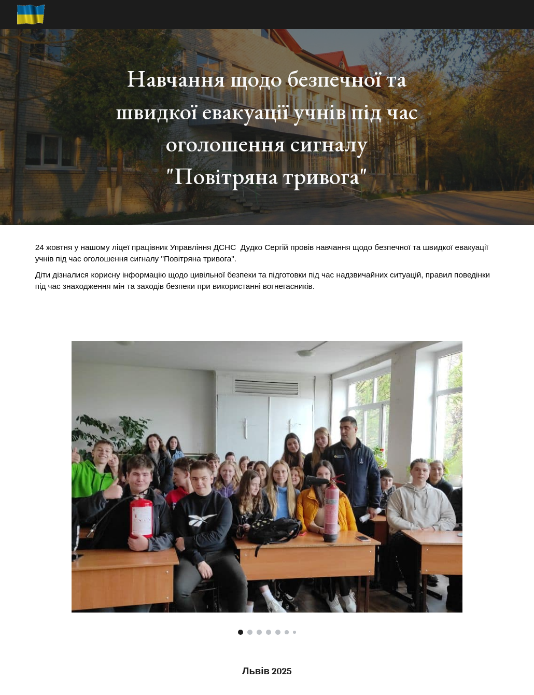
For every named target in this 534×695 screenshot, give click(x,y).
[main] (266, 127)
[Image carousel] (267, 487)
